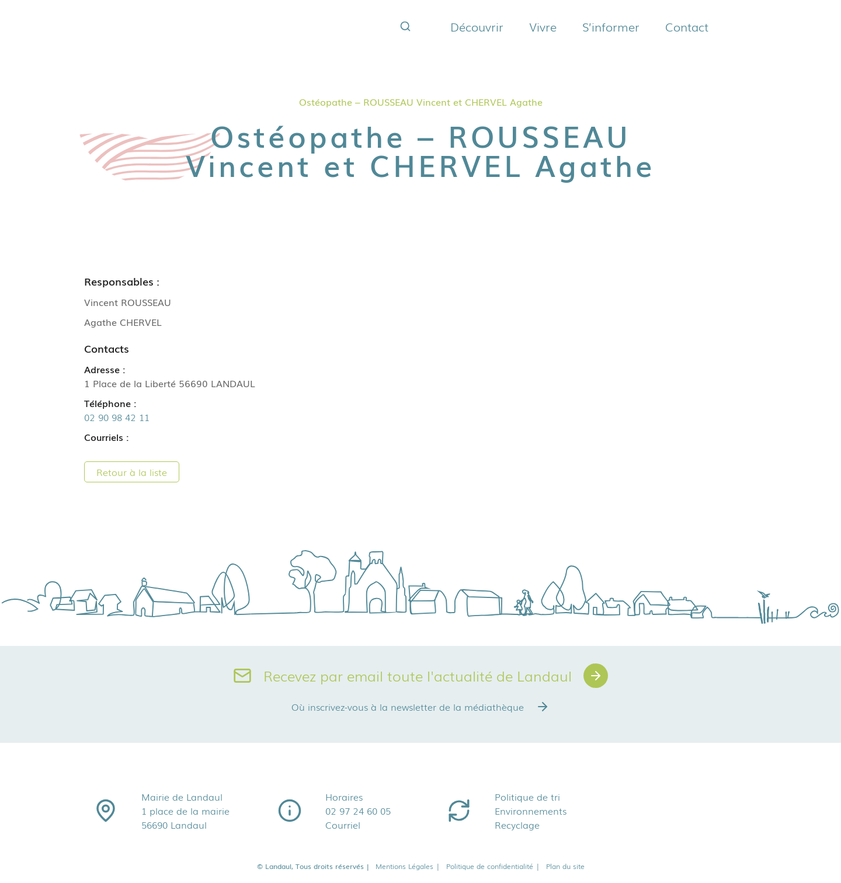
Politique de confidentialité (493, 866)
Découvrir (476, 26)
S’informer (611, 26)
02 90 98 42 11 (117, 417)
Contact (686, 26)
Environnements (531, 811)
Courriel (342, 825)
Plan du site (565, 866)
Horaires (344, 797)
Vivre (543, 26)
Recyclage (517, 825)
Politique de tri (527, 797)
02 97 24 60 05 (358, 811)
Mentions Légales (408, 866)
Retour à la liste (131, 472)
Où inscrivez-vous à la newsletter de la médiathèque (420, 707)
